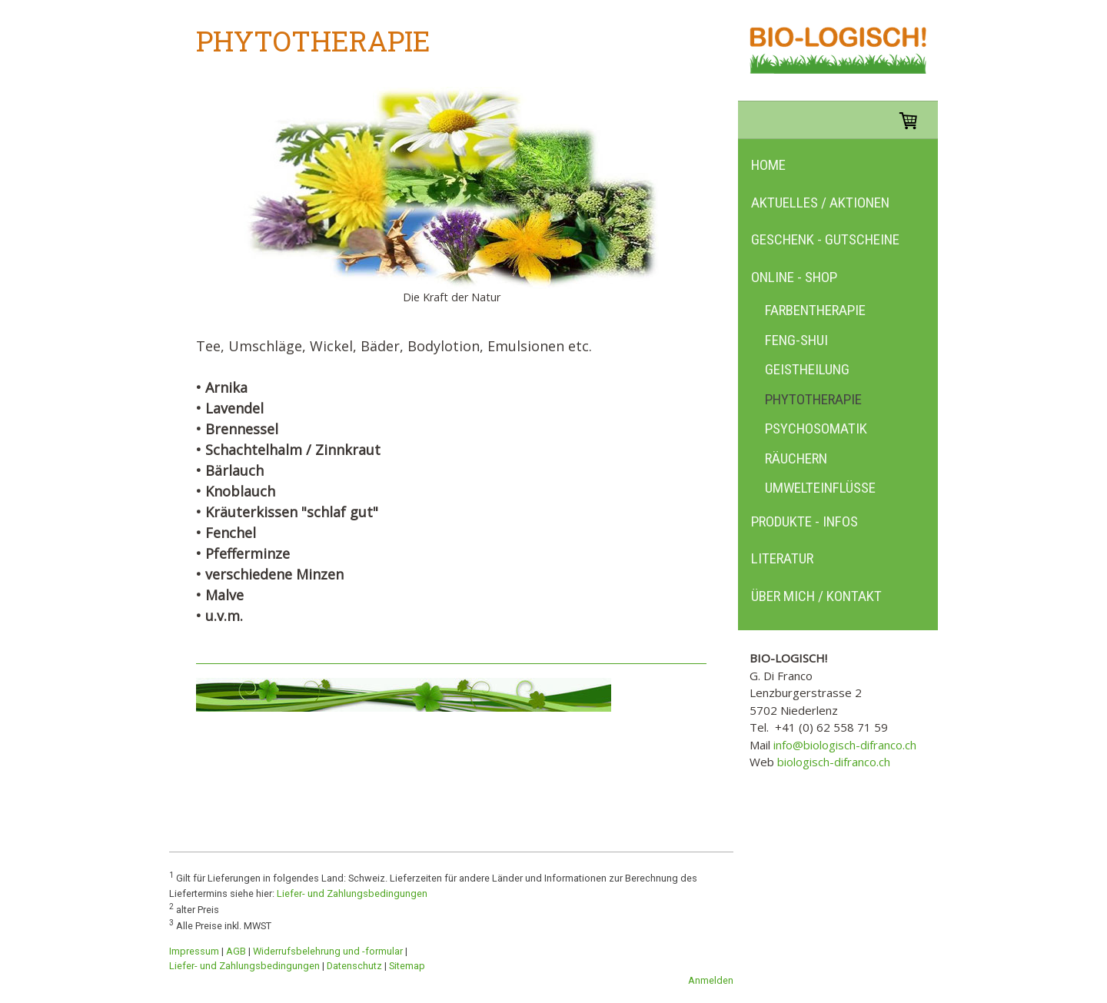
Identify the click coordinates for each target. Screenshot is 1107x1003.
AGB (236, 951)
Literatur (782, 558)
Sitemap (407, 965)
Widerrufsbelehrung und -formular (328, 951)
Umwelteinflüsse (820, 488)
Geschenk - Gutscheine (825, 239)
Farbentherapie (815, 310)
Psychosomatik (816, 428)
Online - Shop (794, 277)
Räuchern (796, 458)
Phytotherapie (813, 399)
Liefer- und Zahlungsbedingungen (352, 893)
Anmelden (710, 980)
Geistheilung (807, 369)
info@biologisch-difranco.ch (844, 744)
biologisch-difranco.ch (833, 761)
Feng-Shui (796, 340)
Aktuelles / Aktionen (820, 202)
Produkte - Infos (804, 521)
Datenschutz (354, 965)
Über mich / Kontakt (816, 596)
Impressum (194, 951)
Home (768, 165)
